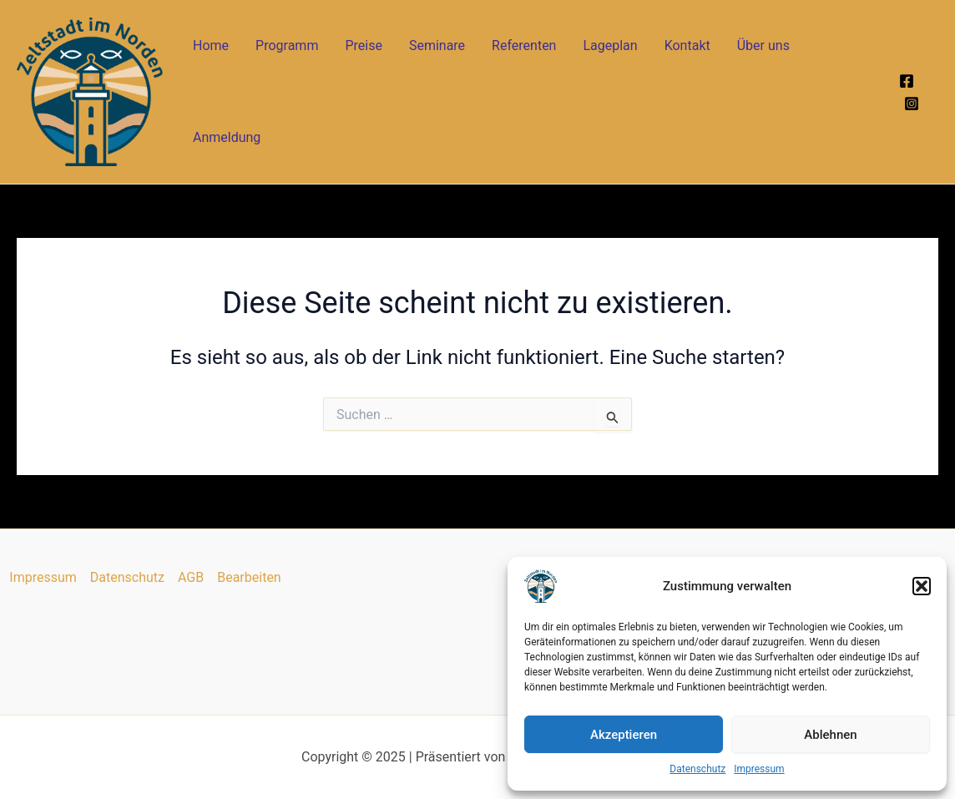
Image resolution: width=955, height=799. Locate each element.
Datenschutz (697, 769)
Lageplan (610, 45)
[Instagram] (911, 103)
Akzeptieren (623, 734)
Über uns (763, 45)
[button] (921, 586)
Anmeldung (226, 137)
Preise (363, 45)
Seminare (437, 45)
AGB (191, 577)
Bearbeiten (249, 577)
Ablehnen (830, 734)
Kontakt (687, 45)
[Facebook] (906, 80)
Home (211, 45)
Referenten (524, 45)
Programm (286, 45)
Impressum (759, 769)
